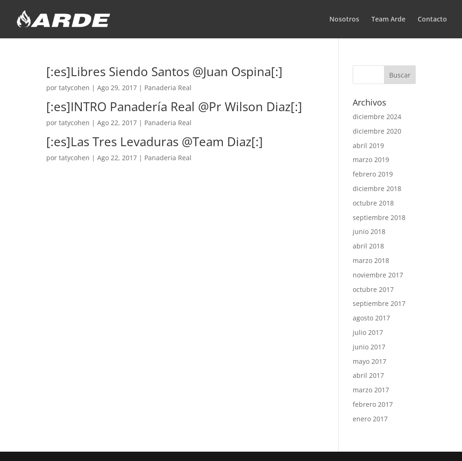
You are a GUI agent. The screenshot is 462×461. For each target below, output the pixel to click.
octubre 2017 (373, 289)
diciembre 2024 (377, 116)
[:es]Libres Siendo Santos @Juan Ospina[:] (164, 71)
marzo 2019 (371, 159)
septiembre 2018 (379, 217)
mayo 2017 (369, 361)
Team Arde (388, 19)
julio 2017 (368, 332)
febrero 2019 (373, 174)
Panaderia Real (168, 87)
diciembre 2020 (377, 131)
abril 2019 (368, 145)
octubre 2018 (373, 203)
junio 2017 (369, 346)
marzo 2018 (371, 260)
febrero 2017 (373, 404)
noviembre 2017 (378, 274)
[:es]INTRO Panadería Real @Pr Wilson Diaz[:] (174, 106)
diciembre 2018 (377, 188)
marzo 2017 (371, 389)
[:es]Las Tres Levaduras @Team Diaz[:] (154, 141)
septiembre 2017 (379, 303)
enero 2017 (370, 418)
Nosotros (344, 19)
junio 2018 (369, 231)
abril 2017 (368, 375)
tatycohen (74, 87)
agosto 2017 (371, 317)
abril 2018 (368, 245)
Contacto (432, 19)
